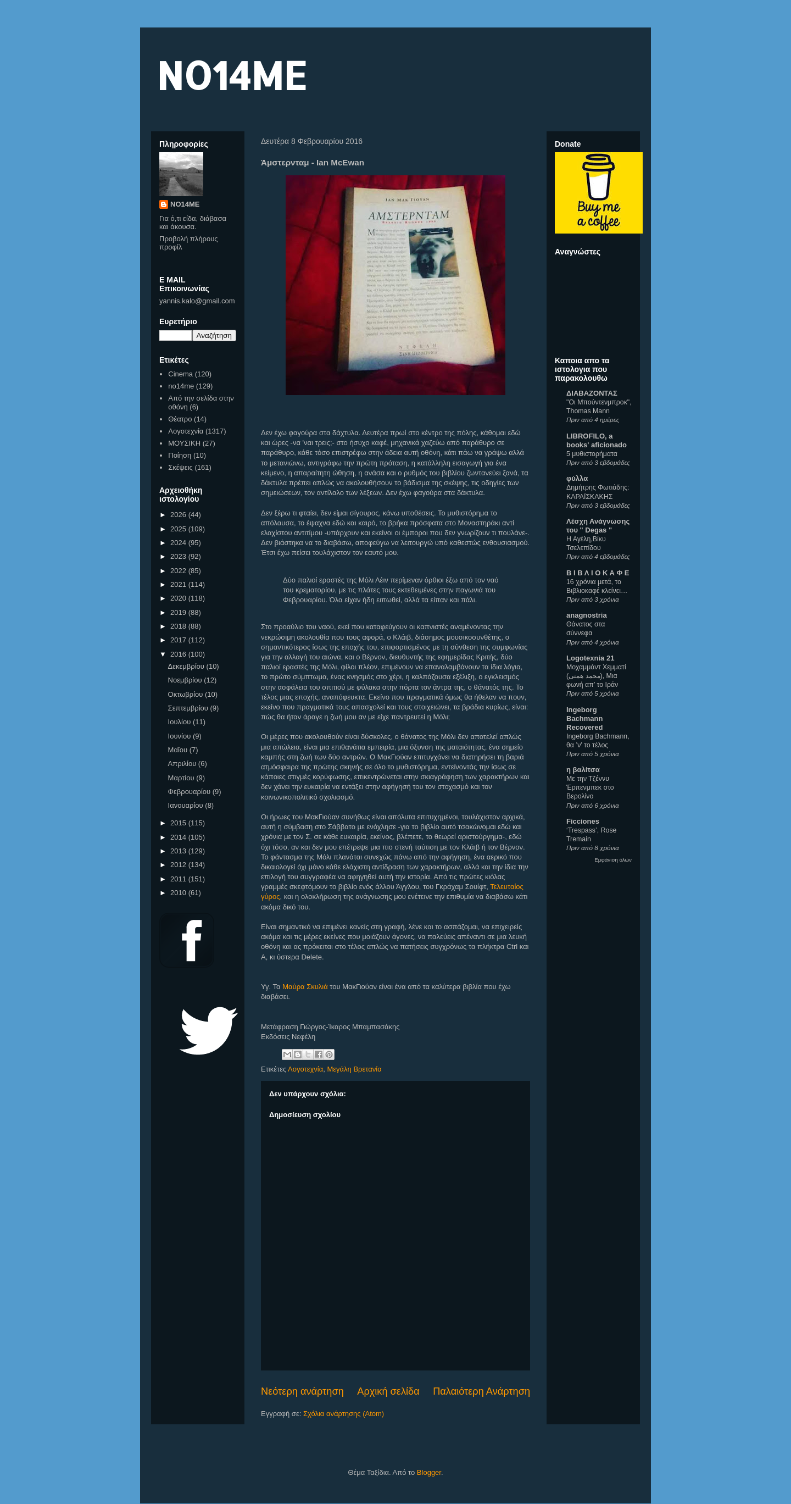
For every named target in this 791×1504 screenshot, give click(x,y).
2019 (179, 612)
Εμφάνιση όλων (613, 860)
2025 (179, 529)
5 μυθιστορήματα (591, 454)
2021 (179, 584)
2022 (179, 571)
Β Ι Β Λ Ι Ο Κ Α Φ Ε (597, 573)
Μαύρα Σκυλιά (305, 987)
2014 (179, 837)
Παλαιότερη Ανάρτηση (481, 1391)
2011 (179, 879)
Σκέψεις (180, 467)
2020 (179, 598)
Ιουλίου (180, 722)
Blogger (429, 1472)
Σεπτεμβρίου (189, 708)
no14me (181, 386)
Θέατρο (180, 419)
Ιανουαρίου (186, 805)
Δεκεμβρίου (187, 666)
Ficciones (582, 821)
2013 (179, 851)
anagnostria (586, 615)
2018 (179, 626)
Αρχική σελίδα (388, 1391)
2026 (179, 514)
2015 (179, 823)
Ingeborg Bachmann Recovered (584, 718)
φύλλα (577, 478)
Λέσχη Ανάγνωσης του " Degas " (598, 525)
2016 (179, 654)
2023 (179, 556)
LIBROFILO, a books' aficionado (596, 440)
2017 (179, 640)
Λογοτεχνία (305, 1069)
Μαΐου (179, 750)
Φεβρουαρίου (190, 791)
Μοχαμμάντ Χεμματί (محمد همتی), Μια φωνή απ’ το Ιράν (596, 676)
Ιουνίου (180, 736)
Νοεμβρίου (186, 680)
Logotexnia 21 (590, 658)
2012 (179, 865)
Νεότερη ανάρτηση (302, 1391)
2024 (179, 543)
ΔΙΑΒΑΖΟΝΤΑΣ (591, 393)
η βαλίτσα (583, 769)
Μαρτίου (182, 778)
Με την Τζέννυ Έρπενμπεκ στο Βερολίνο (590, 787)
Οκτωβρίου (186, 694)
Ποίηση (179, 455)
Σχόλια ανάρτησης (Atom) (343, 1413)
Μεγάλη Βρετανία (354, 1069)
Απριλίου (183, 763)
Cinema (180, 374)
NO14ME (232, 75)
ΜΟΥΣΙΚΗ (184, 443)
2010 (179, 893)
